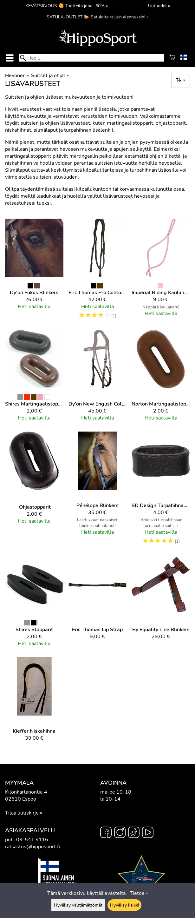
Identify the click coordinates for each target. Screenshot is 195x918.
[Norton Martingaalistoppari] (161, 378)
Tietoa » (139, 893)
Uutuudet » (159, 6)
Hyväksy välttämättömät (78, 905)
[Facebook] (106, 833)
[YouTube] (147, 833)
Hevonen (17, 75)
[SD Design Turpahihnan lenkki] (161, 491)
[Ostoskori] (172, 58)
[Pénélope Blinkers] (97, 491)
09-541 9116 (32, 839)
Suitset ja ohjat (49, 75)
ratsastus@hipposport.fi (32, 846)
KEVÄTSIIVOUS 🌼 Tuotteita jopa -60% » (66, 6)
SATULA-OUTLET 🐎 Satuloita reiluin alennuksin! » (97, 17)
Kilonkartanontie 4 (26, 792)
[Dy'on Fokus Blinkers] (34, 272)
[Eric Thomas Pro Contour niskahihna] (97, 272)
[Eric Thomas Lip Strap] (97, 604)
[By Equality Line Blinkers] (161, 604)
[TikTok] (134, 833)
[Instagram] (120, 833)
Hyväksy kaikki (124, 905)
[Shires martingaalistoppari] (34, 378)
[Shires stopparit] (34, 604)
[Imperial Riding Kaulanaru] (161, 272)
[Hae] (91, 58)
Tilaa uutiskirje (22, 812)
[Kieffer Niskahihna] (34, 702)
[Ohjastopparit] (34, 491)
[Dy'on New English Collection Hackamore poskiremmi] (97, 378)
